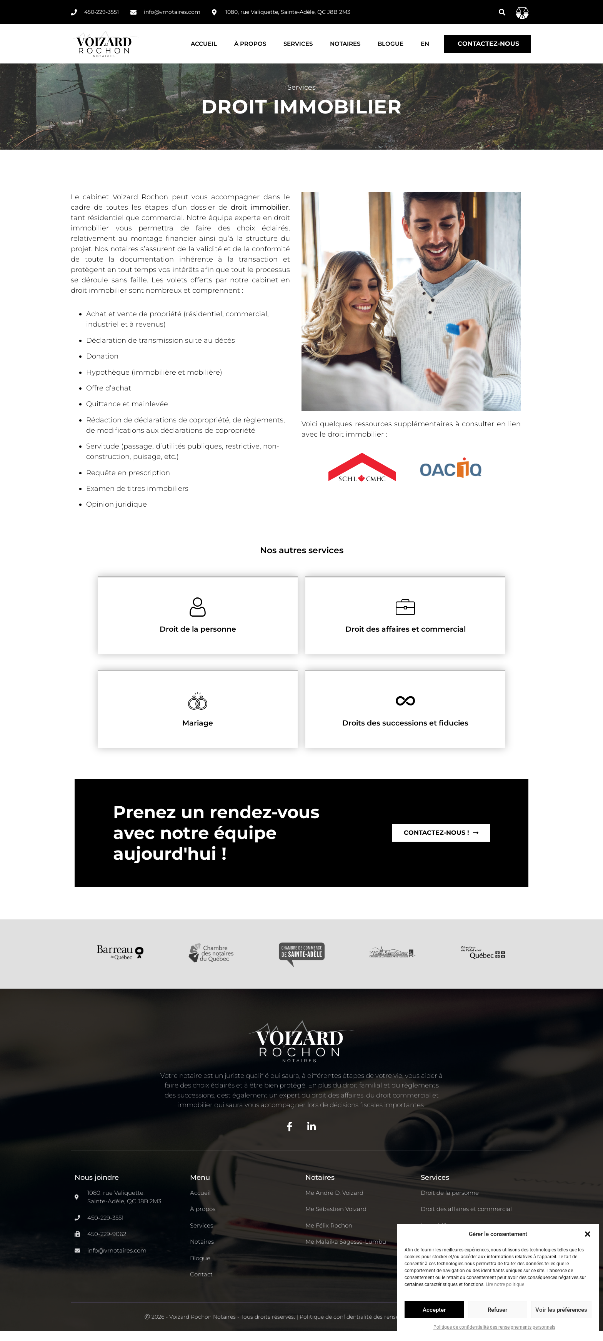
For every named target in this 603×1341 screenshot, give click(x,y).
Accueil (204, 43)
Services (298, 43)
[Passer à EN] (425, 44)
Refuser (497, 1309)
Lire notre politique (505, 1284)
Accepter (434, 1309)
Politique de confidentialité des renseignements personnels (494, 1327)
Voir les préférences (561, 1309)
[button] (587, 1234)
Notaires (345, 43)
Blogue (390, 43)
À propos (250, 43)
